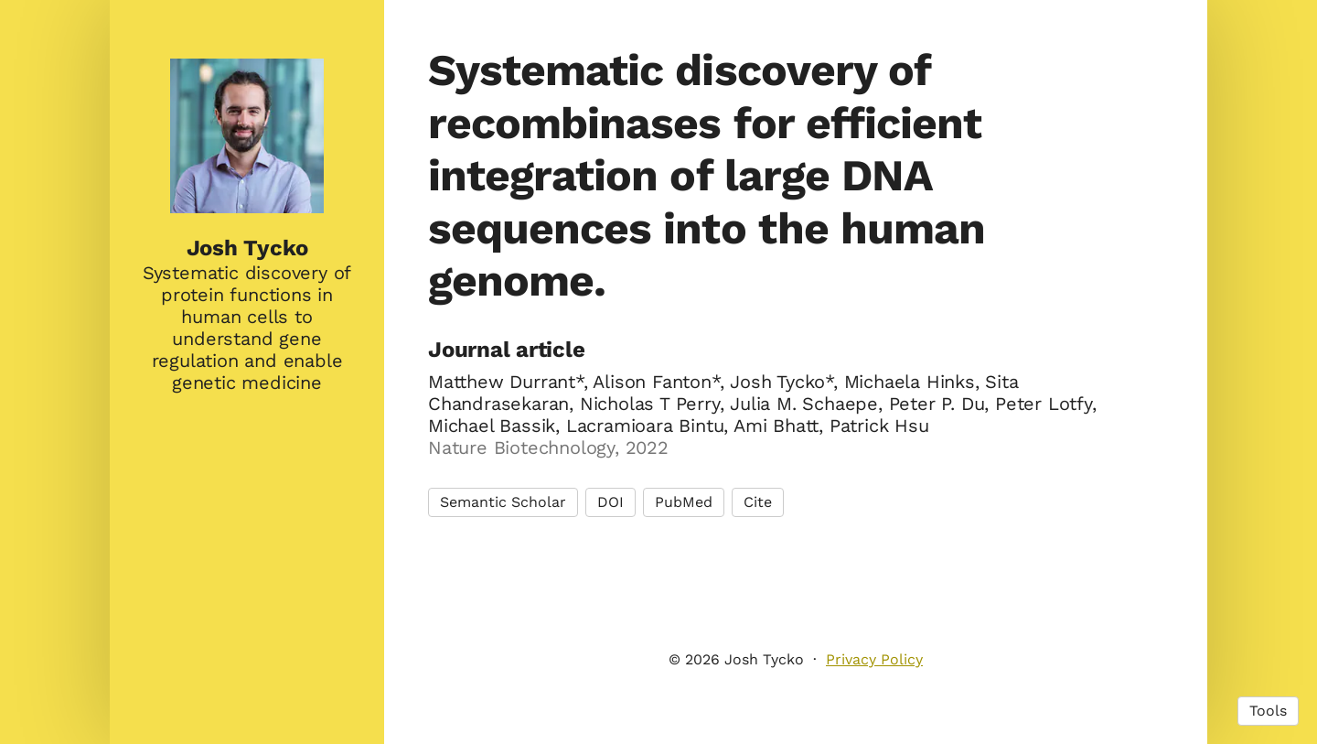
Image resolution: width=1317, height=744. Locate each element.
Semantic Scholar (503, 502)
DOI (610, 502)
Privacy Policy (874, 659)
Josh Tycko (247, 248)
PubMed (683, 502)
